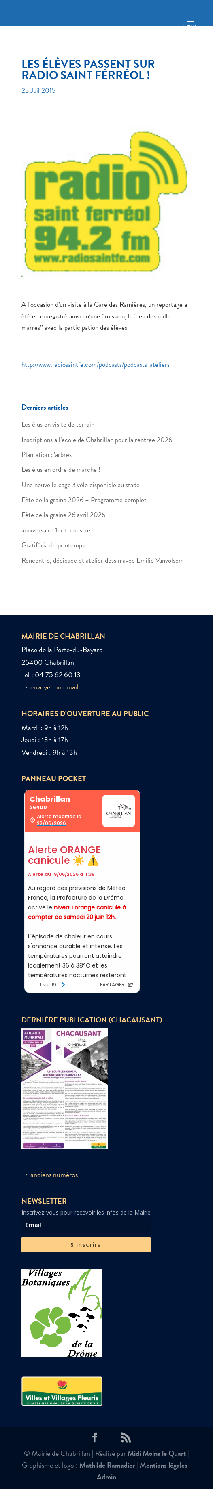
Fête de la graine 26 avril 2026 (63, 515)
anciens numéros (54, 1174)
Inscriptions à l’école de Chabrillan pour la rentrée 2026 (96, 440)
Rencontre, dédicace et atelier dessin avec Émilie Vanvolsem (102, 560)
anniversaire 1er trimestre (55, 530)
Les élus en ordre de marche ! (60, 470)
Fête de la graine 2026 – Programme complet (84, 500)
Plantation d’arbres (46, 455)
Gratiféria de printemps (53, 545)
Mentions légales (163, 1465)
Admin (106, 1476)
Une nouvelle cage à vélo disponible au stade (80, 485)
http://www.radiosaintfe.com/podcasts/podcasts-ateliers (95, 365)
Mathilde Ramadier (107, 1465)
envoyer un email (54, 686)
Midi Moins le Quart (157, 1453)
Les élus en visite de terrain (57, 424)
